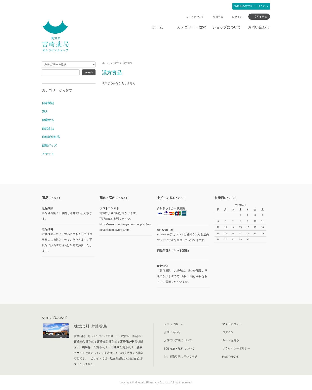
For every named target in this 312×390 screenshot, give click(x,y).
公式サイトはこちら (251, 6)
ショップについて (227, 27)
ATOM (234, 356)
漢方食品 (127, 63)
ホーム (157, 27)
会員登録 (218, 16)
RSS (225, 356)
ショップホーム (173, 324)
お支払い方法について (178, 340)
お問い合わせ (258, 27)
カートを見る (230, 340)
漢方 (116, 63)
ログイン (237, 16)
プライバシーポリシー (236, 348)
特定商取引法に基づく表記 (180, 356)
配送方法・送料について (179, 348)
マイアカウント (195, 16)
